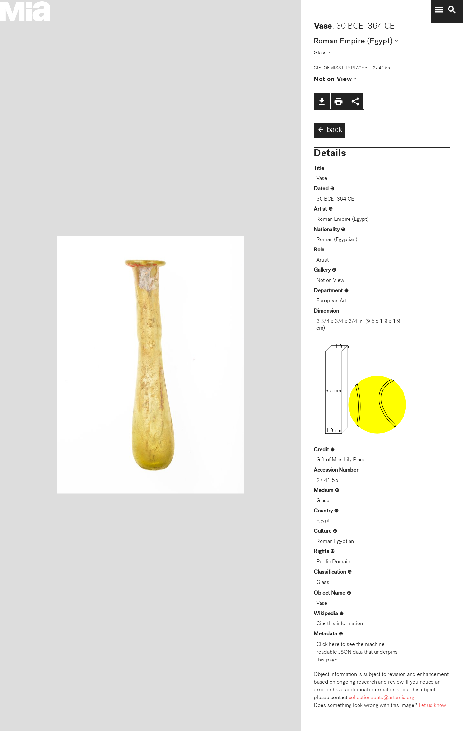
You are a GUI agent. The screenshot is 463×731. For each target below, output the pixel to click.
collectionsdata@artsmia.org (381, 698)
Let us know (432, 705)
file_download (322, 101)
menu (439, 10)
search (452, 10)
